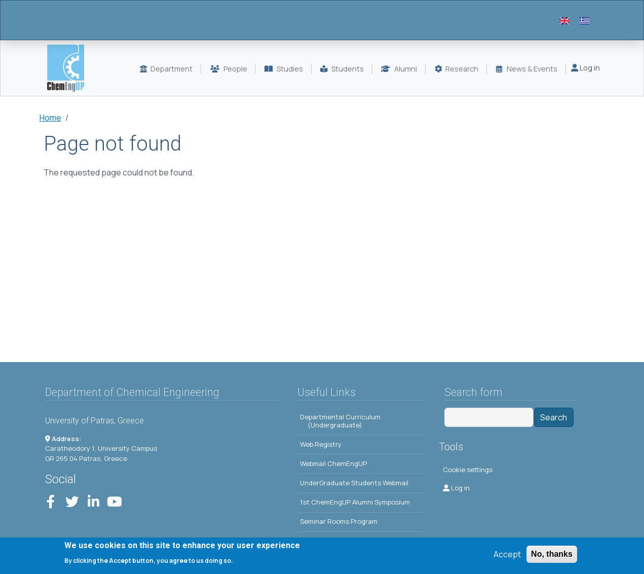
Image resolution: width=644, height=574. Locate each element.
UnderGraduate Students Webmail (354, 482)
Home (50, 117)
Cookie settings (468, 469)
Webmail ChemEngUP (333, 463)
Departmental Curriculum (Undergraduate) (340, 420)
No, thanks (552, 556)
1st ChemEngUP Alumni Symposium (355, 502)
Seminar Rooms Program (338, 521)
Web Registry (321, 444)
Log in (585, 68)
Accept (507, 556)
